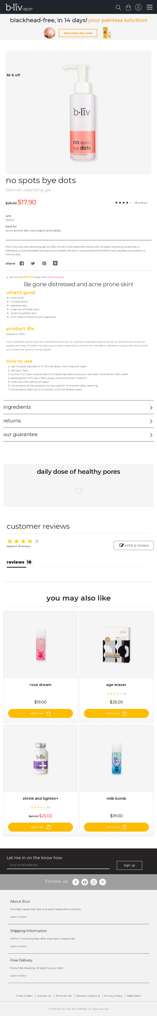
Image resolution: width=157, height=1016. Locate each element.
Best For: (12, 226)
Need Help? (134, 995)
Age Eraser (116, 685)
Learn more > (18, 916)
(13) (124, 693)
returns (12, 421)
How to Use (19, 361)
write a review (134, 545)
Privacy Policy (113, 995)
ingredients (17, 407)
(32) (48, 807)
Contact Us (44, 995)
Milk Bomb (116, 798)
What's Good (20, 292)
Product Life (20, 328)
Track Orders (24, 995)
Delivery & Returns (88, 995)
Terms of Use (63, 995)
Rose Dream (40, 685)
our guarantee (20, 434)
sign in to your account (138, 8)
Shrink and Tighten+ (40, 798)
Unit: (9, 216)
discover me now (78, 33)
